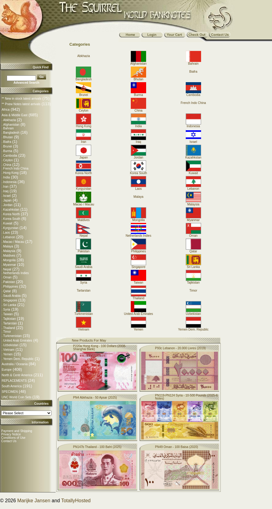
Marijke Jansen (33, 500)
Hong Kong (10, 172)
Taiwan (8, 314)
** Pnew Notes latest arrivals (21, 104)
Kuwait (7, 223)
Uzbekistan (10, 345)
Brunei (7, 146)
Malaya (8, 246)
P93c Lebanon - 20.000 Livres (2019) (180, 348)
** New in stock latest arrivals (21, 98)
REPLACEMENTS (14, 380)
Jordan (8, 205)
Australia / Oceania (15, 364)
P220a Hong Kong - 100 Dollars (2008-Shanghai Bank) (99, 347)
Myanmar (9, 264)
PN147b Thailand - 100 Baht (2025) (97, 447)
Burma (7, 151)
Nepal (7, 269)
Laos (6, 232)
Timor (7, 331)
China (7, 164)
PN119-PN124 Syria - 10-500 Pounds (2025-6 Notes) (186, 397)
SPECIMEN (9, 391)
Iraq (5, 191)
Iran (5, 186)
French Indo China (15, 168)
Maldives (9, 255)
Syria (6, 309)
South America (11, 386)
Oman (7, 277)
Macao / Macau (13, 241)
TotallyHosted (76, 500)
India (6, 177)
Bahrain (8, 128)
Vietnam (8, 349)
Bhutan (8, 137)
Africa (6, 109)
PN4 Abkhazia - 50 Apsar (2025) (95, 397)
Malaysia (9, 251)
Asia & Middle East (14, 115)
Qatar (7, 291)
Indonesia (9, 182)
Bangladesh (11, 132)
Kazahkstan (11, 209)
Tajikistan (9, 318)
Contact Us (8, 441)
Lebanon (9, 237)
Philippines (10, 286)
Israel (6, 195)
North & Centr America (17, 375)
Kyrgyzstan (10, 228)
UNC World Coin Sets (16, 397)
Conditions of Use (13, 437)
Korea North (11, 214)
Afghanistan (11, 124)
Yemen (8, 354)
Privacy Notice (11, 434)
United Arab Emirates (17, 340)
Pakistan (9, 282)
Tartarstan (10, 323)
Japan (7, 200)
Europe (6, 369)
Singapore (10, 300)
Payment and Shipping (16, 431)
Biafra (7, 142)
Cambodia (10, 155)
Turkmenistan (12, 336)
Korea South (11, 218)
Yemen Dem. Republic (18, 359)
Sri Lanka (9, 305)
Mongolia (9, 260)
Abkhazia (9, 120)
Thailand (9, 328)
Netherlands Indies (16, 273)
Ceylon (8, 160)
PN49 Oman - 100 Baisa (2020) (176, 447)
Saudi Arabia (12, 295)
